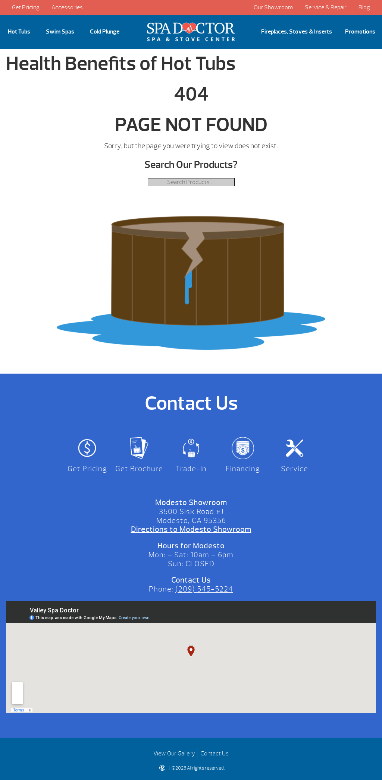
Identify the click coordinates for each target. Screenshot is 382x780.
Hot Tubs (19, 31)
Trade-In (191, 468)
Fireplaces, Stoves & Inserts (296, 31)
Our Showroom (273, 7)
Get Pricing (26, 7)
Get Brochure (139, 468)
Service (294, 468)
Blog (364, 7)
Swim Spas (60, 31)
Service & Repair (326, 7)
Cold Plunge (104, 31)
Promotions (360, 31)
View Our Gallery (174, 753)
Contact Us (214, 753)
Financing (243, 468)
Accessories (67, 7)
